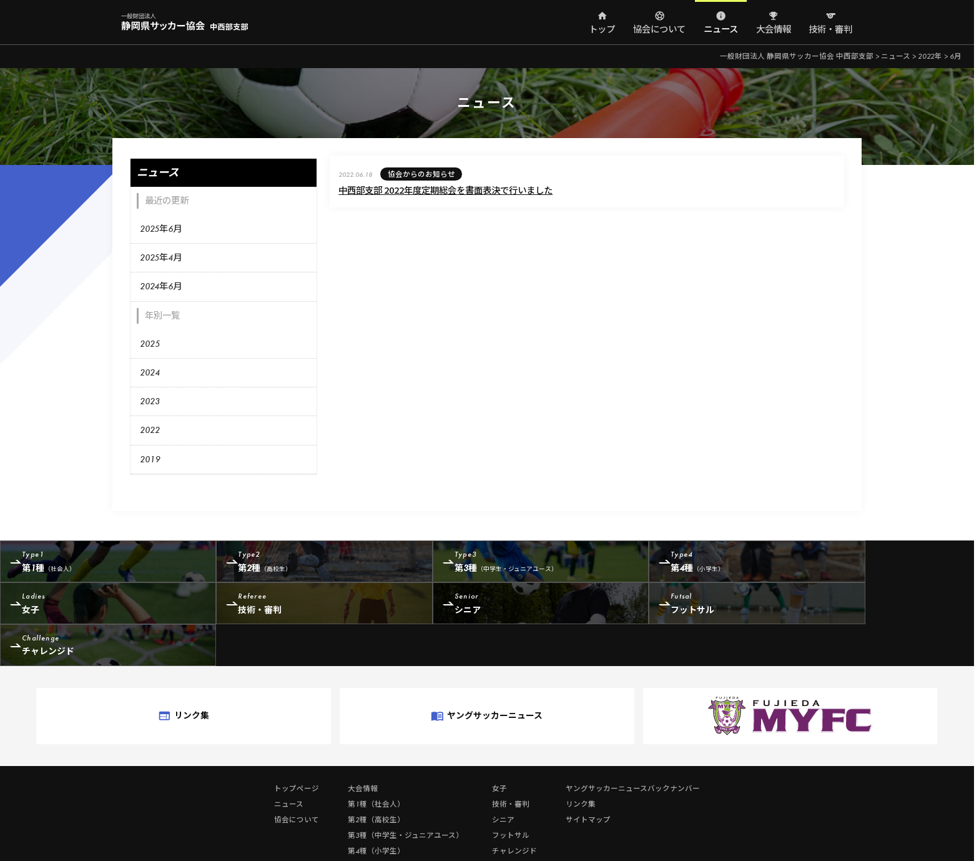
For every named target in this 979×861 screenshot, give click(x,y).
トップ (601, 29)
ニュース (720, 29)
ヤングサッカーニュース (486, 677)
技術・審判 (830, 29)
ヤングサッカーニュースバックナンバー (632, 745)
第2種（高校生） (375, 776)
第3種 (492, 561)
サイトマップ (587, 776)
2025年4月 (160, 255)
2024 (149, 370)
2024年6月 (160, 284)
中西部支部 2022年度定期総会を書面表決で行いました (424, 189)
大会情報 (772, 29)
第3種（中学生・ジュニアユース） (405, 792)
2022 (149, 428)
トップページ (295, 745)
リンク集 (236, 677)
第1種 (103, 561)
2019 (149, 456)
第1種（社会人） (375, 761)
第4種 (687, 561)
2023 (149, 399)
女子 (881, 561)
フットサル (492, 607)
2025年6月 (160, 226)
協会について (658, 29)
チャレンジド (687, 607)
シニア (298, 607)
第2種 (298, 561)
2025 (149, 341)
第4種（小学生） (375, 808)
